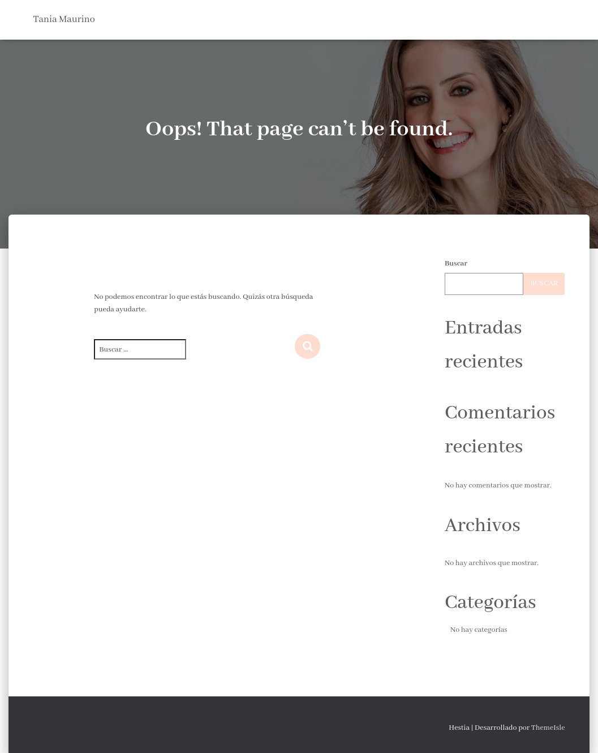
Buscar (456, 263)
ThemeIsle (548, 728)
